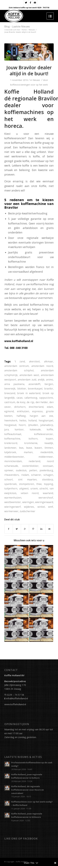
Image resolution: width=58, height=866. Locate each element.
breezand (9, 393)
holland (32, 420)
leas (21, 447)
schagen (48, 475)
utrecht (43, 488)
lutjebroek (10, 452)
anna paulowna (14, 384)
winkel (41, 506)
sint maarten (27, 479)
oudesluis (21, 470)
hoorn (22, 425)
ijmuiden (33, 425)
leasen (38, 447)
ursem (34, 488)
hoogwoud (10, 425)
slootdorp (47, 479)
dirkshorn (20, 407)
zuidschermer (27, 511)
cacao (20, 397)
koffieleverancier (43, 434)
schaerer (36, 475)
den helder (42, 402)
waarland (48, 493)
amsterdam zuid (27, 379)
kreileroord (10, 443)
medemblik (46, 452)
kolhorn (33, 438)
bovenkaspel (35, 388)
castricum (9, 402)
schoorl (8, 479)
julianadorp (46, 425)
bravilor (48, 388)
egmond (9, 411)
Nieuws (32, 30)
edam (50, 407)
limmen (49, 447)
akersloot (34, 361)
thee (39, 484)
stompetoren (26, 484)
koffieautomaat (12, 434)
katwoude (35, 429)
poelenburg (46, 470)
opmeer (8, 470)
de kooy (21, 402)
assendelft (34, 384)
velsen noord (30, 493)
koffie (50, 429)
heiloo (22, 420)
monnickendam (13, 461)
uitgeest (24, 488)
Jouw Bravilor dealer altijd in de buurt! (29, 70)
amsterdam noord (42, 366)
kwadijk (49, 443)
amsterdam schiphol (18, 370)
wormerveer (11, 511)
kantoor (19, 429)
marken (28, 452)
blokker (21, 388)
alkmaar (48, 361)
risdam (25, 475)
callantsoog (30, 397)
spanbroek (10, 484)
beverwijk (9, 388)
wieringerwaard (44, 502)
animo (49, 379)
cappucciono (46, 397)
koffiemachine (12, 438)
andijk (41, 379)
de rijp (30, 402)
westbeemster (12, 502)
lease (29, 447)
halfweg (21, 416)
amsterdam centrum (16, 366)
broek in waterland (28, 393)
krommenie (30, 443)
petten (33, 470)
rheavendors (11, 475)
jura (6, 429)
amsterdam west (29, 375)
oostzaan (48, 466)
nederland (34, 461)
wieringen (28, 502)
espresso (37, 411)
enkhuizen (23, 411)
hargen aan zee (41, 416)
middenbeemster (14, 456)
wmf (50, 506)
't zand (20, 361)
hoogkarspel (46, 420)
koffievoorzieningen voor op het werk (29, 84)
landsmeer (10, 447)
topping (48, 484)
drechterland (36, 407)
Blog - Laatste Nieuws (17, 26)
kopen (49, 438)
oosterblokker (30, 466)
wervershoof (46, 497)
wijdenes (29, 506)
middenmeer (46, 456)
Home (24, 30)
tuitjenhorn (10, 488)
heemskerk (10, 420)
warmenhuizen (12, 497)
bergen (49, 384)
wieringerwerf (12, 506)
